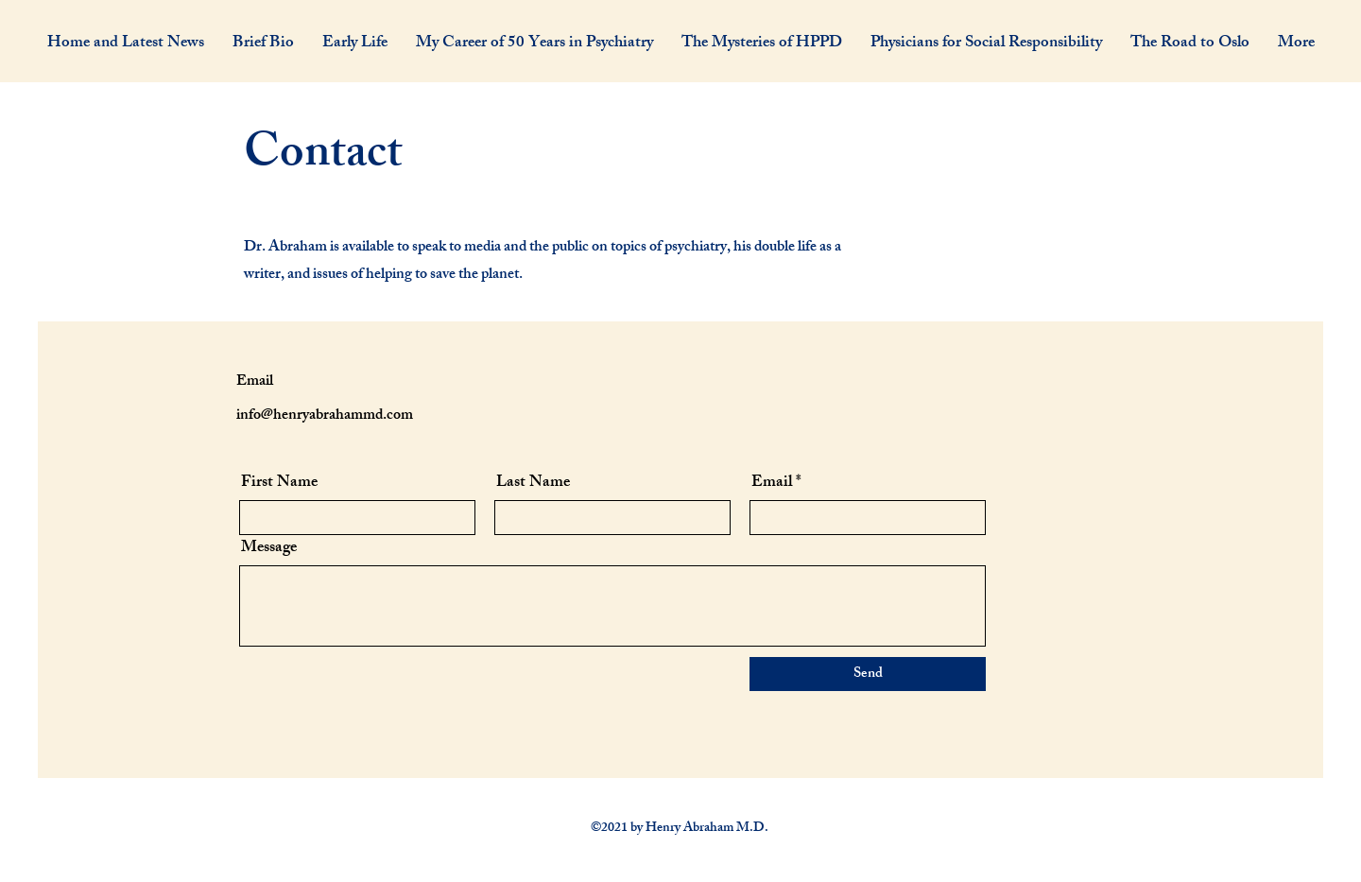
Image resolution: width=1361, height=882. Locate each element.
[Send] (867, 674)
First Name (279, 484)
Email (771, 484)
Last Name (533, 484)
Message (269, 549)
